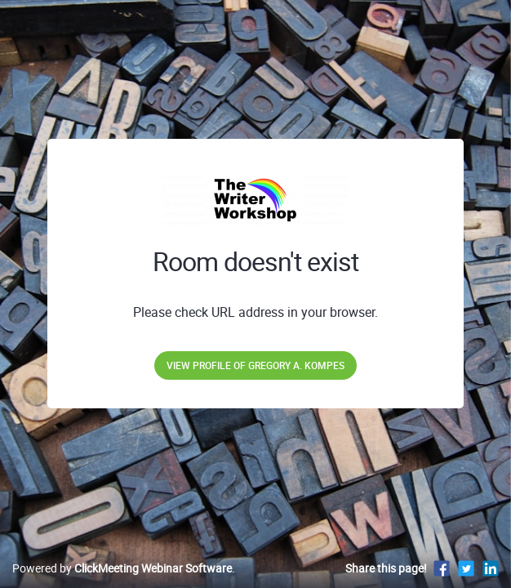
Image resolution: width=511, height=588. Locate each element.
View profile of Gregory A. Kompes (255, 365)
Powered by (122, 568)
